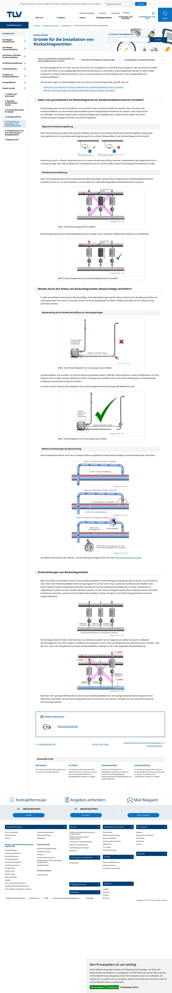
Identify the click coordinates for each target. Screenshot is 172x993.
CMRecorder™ (107, 844)
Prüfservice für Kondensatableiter (80, 842)
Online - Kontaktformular (111, 862)
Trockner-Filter (10, 871)
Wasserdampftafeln (109, 838)
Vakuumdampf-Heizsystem (46, 857)
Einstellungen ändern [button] (129, 987)
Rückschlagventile (68, 726)
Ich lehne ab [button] (112, 987)
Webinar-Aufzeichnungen (111, 835)
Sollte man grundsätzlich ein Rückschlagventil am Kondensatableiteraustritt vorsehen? (83, 87)
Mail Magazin (41, 765)
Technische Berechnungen (112, 841)
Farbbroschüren (10, 835)
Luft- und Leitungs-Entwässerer (15, 883)
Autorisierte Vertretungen (111, 868)
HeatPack (40, 855)
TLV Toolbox (107, 847)
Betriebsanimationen (44, 835)
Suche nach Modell (11, 832)
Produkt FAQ (41, 838)
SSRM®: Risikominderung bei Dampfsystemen (79, 838)
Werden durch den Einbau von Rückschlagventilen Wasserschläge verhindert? (79, 90)
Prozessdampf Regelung (13, 862)
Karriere (139, 844)
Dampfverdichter (43, 865)
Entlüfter (8, 880)
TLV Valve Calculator (110, 850)
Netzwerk (139, 832)
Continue (140, 4)
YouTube (105, 895)
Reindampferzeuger (44, 851)
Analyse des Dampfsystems (78, 845)
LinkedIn (105, 889)
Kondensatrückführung (12, 853)
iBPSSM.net (73, 851)
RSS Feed (106, 898)
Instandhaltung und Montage (79, 848)
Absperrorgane (10, 874)
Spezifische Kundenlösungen (46, 849)
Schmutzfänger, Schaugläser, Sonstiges (18, 889)
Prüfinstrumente (42, 875)
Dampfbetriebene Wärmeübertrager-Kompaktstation (49, 861)
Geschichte (140, 841)
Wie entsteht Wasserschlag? (128, 557)
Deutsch (126, 12)
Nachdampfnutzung (11, 856)
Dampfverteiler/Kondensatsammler (17, 886)
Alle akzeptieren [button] (98, 987)
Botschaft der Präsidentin (144, 835)
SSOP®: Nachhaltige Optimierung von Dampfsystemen (82, 833)
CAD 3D (7, 838)
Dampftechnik (107, 832)
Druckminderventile (11, 859)
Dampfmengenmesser (12, 865)
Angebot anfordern (109, 865)
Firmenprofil (140, 838)
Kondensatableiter (11, 850)
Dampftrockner (10, 868)
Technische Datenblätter (45, 832)
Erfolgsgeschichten (142, 765)
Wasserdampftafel (109, 765)
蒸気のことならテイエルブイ (14, 14)
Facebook (106, 892)
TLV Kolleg (73, 765)
